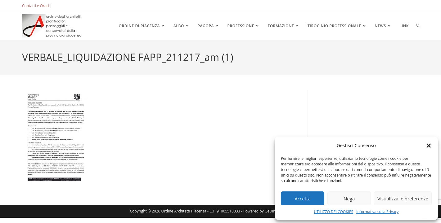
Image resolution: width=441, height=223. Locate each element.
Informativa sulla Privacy (377, 211)
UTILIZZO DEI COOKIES (333, 211)
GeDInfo (272, 211)
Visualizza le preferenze (402, 198)
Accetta (302, 198)
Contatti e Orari (35, 5)
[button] (428, 145)
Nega (349, 198)
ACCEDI (63, 5)
